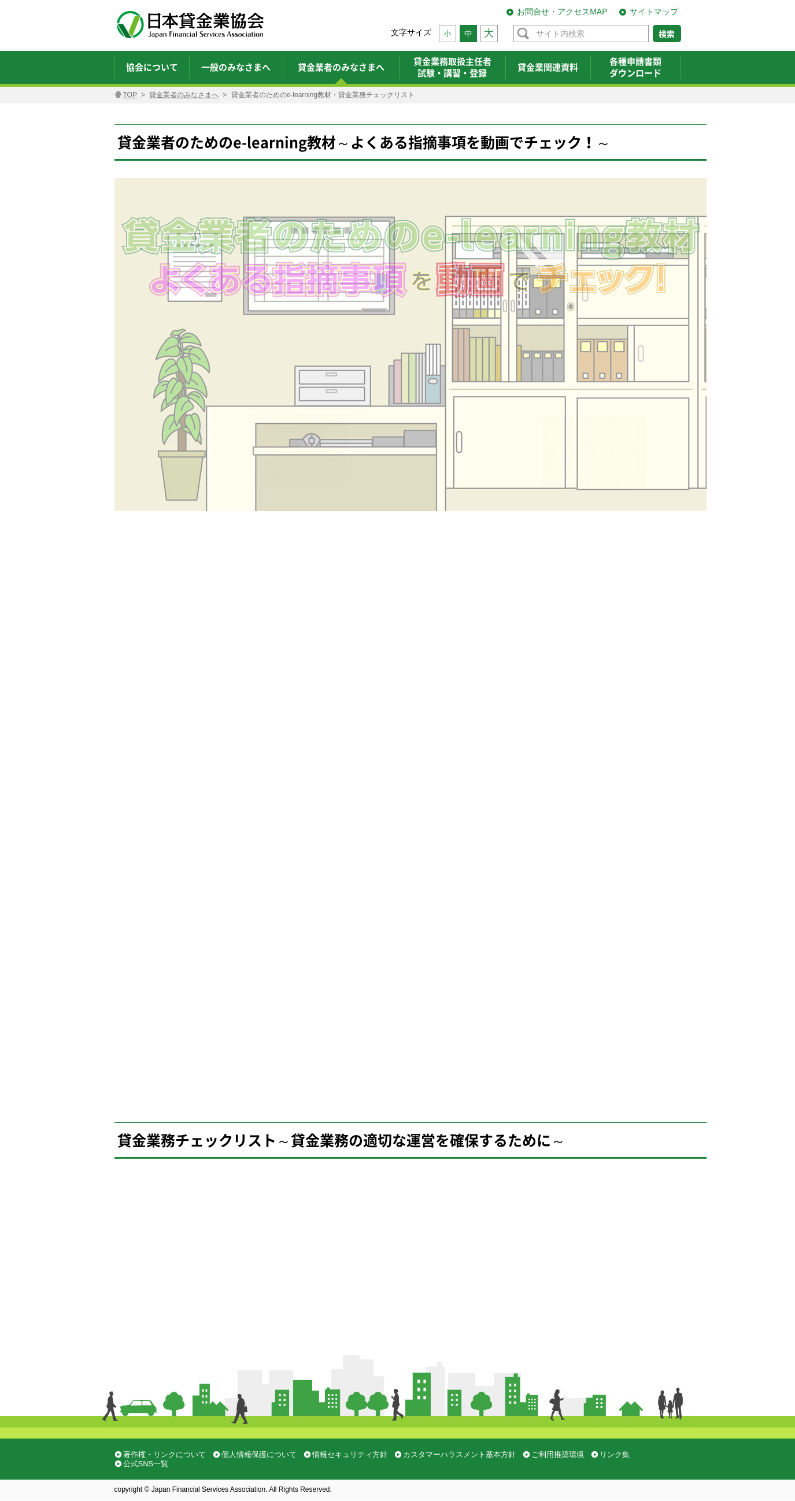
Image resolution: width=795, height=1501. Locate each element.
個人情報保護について (259, 1454)
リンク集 (615, 1454)
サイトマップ (654, 11)
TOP (130, 95)
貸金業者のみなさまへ (184, 95)
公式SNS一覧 (146, 1463)
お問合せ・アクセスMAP (562, 11)
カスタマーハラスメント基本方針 (459, 1454)
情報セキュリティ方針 (349, 1454)
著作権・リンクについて (164, 1454)
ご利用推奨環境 (557, 1454)
